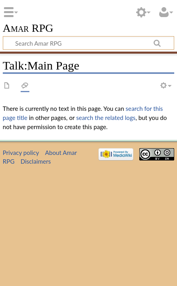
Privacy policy (21, 152)
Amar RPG (28, 28)
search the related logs (106, 117)
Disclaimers (36, 161)
